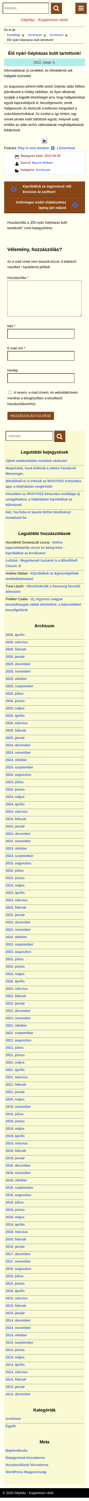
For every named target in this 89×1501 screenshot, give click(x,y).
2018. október (16, 1180)
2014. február (16, 1379)
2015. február (16, 1306)
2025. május (15, 708)
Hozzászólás (17, 278)
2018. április (15, 1224)
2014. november (18, 1328)
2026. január (15, 657)
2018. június (15, 1210)
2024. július (14, 782)
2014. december (18, 1320)
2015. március (17, 1298)
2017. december (18, 1254)
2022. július (14, 959)
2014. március (17, 1372)
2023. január (15, 915)
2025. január (15, 738)
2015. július (14, 1276)
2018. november (18, 1173)
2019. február (16, 1151)
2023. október (16, 848)
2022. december (18, 922)
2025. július (14, 693)
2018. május (15, 1217)
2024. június (15, 789)
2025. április (15, 716)
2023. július (14, 870)
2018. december (18, 1165)
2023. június (15, 878)
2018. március (17, 1232)
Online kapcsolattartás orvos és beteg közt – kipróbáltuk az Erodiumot (35, 547)
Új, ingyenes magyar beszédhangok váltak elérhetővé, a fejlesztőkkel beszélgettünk (43, 604)
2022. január (15, 1003)
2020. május (15, 1099)
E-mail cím (16, 348)
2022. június (15, 966)
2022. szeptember (19, 944)
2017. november (18, 1261)
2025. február (16, 730)
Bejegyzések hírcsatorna (25, 1458)
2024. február (16, 819)
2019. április (15, 1136)
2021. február (16, 1084)
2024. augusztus (18, 775)
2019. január (15, 1158)
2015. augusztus (18, 1269)
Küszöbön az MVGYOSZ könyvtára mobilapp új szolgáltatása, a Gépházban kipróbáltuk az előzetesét (43, 499)
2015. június (15, 1283)
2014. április (15, 1365)
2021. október (16, 1025)
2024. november (18, 752)
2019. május (15, 1128)
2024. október (16, 760)
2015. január (15, 1313)
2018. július (14, 1202)
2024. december (18, 745)
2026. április (15, 635)
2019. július (14, 1114)
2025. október (16, 679)
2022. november (18, 929)
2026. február (16, 649)
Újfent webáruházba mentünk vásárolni (36, 461)
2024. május (15, 797)
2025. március (17, 723)
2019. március (17, 1143)
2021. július (14, 1048)
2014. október (16, 1335)
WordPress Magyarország (26, 1472)
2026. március (17, 642)
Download (67, 148)
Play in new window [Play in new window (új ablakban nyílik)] (36, 148)
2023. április (15, 893)
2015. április (15, 1291)
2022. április (15, 981)
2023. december (18, 834)
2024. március (17, 811)
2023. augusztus (18, 863)
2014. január (15, 1387)
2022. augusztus (18, 952)
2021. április (15, 1070)
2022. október (16, 937)
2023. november (18, 841)
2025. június (15, 701)
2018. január (15, 1246)
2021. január (15, 1092)
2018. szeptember (19, 1187)
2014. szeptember (19, 1342)
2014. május (15, 1357)
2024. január (15, 826)
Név (11, 326)
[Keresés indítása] (59, 436)
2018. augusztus (18, 1195)
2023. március (17, 900)
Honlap (12, 370)
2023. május (15, 885)
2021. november (18, 1018)
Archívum (43, 170)
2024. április (15, 804)
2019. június (15, 1121)
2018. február (16, 1239)
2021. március (17, 1077)
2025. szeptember (19, 686)
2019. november (18, 1107)
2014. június (15, 1350)
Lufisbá (12, 560)
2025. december (18, 664)
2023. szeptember (19, 856)
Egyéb (11, 1426)
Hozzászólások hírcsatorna (27, 1465)
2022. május (15, 974)
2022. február (16, 996)
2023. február (16, 907)
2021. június (15, 1055)
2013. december (18, 1394)
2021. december (18, 1011)
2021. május (15, 1062)
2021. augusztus (18, 1040)
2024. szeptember (19, 767)
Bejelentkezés (17, 1450)
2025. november (18, 671)
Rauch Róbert (42, 162)
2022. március (17, 989)
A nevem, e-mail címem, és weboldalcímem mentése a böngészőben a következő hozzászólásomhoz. (42, 398)
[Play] (44, 141)
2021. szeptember (19, 1033)
